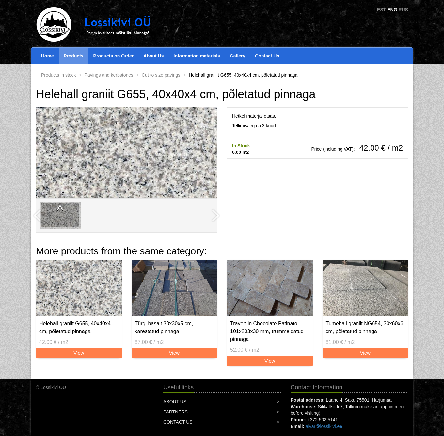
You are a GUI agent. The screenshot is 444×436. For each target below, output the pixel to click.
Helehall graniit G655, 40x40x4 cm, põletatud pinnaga (75, 327)
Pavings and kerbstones (109, 75)
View (78, 353)
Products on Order (113, 55)
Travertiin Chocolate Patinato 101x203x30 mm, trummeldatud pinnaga (267, 331)
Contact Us (267, 55)
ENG (392, 9)
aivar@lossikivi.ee (324, 426)
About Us (153, 55)
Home (47, 55)
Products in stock (58, 75)
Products (74, 55)
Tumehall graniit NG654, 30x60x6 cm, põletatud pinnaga (365, 327)
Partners (175, 411)
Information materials (197, 55)
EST (381, 9)
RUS (403, 9)
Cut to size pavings (161, 75)
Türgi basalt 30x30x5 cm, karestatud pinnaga (164, 327)
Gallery (237, 55)
